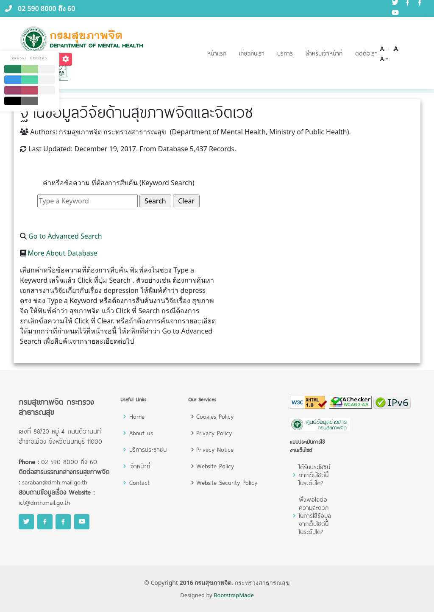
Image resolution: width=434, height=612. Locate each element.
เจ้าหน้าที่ (139, 466)
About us (141, 433)
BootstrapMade (234, 595)
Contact (139, 482)
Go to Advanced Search (65, 236)
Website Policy (215, 466)
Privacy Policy (214, 433)
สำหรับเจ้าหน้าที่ (324, 53)
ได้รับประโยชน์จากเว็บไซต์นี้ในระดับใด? (314, 475)
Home (137, 416)
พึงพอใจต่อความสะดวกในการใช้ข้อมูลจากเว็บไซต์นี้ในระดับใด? (315, 515)
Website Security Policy (226, 482)
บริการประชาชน (148, 449)
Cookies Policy (215, 416)
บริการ (285, 53)
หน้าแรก (216, 53)
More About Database (62, 253)
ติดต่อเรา (366, 53)
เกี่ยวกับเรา (251, 53)
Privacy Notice (215, 449)
